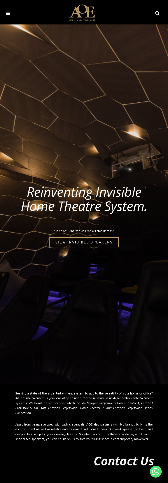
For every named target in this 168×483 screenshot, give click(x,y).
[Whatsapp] (156, 472)
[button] (8, 13)
